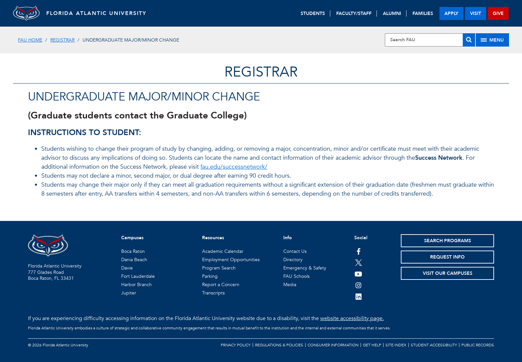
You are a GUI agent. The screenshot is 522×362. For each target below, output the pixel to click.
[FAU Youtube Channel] (358, 274)
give (498, 13)
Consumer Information (333, 345)
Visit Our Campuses (447, 273)
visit (475, 13)
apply (451, 13)
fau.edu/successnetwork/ (233, 167)
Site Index (396, 345)
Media (289, 284)
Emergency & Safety (304, 268)
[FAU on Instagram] (358, 285)
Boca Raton (133, 251)
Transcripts (213, 293)
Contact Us (295, 251)
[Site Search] (430, 40)
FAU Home (30, 40)
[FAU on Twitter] (358, 262)
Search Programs (447, 241)
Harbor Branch (136, 284)
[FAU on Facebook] (358, 251)
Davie (127, 268)
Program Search (219, 268)
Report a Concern (220, 284)
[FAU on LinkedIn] (358, 296)
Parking (210, 276)
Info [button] (287, 238)
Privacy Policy (236, 345)
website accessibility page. (352, 318)
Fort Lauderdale (138, 276)
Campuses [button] (132, 238)
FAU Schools (296, 276)
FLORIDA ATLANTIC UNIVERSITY (96, 13)
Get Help (372, 345)
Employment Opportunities (231, 260)
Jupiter (128, 293)
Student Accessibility (434, 345)
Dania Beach (134, 260)
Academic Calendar (222, 251)
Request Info (447, 257)
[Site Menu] (492, 40)
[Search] (469, 40)
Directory (293, 260)
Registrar (62, 40)
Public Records (477, 345)
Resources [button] (213, 238)
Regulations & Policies (279, 345)
